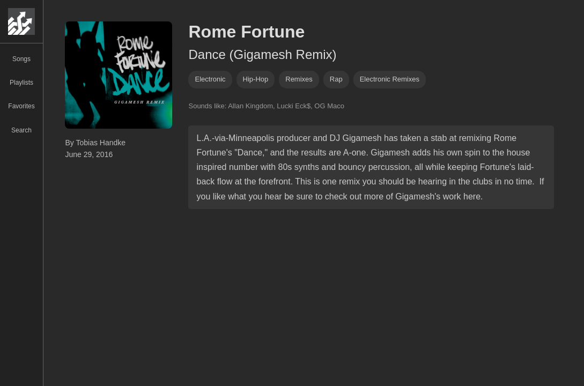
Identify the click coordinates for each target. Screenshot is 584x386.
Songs (21, 59)
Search (21, 130)
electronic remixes (389, 79)
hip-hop (256, 79)
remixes (299, 79)
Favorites (21, 106)
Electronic (210, 79)
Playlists (21, 82)
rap (336, 79)
